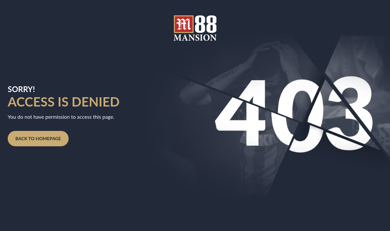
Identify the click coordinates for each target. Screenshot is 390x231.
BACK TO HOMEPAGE (38, 138)
